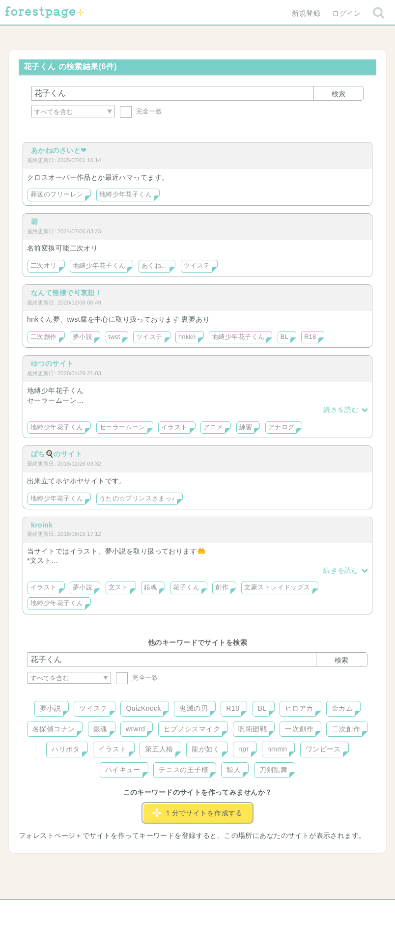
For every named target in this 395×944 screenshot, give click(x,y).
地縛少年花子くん (125, 194)
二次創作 (43, 336)
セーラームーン (122, 427)
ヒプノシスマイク (192, 729)
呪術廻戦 (252, 729)
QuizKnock (143, 708)
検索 (338, 94)
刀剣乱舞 (273, 770)
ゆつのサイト (52, 363)
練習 (246, 427)
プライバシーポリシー (304, 911)
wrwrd (135, 729)
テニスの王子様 (183, 770)
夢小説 (82, 336)
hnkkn (187, 336)
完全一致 (141, 111)
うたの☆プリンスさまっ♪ (137, 498)
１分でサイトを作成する (197, 812)
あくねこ (154, 265)
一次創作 (299, 729)
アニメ (213, 427)
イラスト (174, 427)
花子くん (186, 587)
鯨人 (233, 770)
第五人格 (159, 749)
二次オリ (43, 265)
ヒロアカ (299, 708)
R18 (310, 336)
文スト (118, 587)
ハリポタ (66, 749)
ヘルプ (71, 911)
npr (243, 749)
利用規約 (183, 911)
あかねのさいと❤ (58, 150)
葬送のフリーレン (56, 194)
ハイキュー (123, 770)
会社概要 (235, 911)
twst (114, 336)
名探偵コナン (53, 729)
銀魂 (150, 587)
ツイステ (197, 265)
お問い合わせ (126, 911)
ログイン (346, 13)
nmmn (277, 749)
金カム (342, 708)
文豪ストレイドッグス (277, 587)
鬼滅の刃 (193, 708)
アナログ (281, 427)
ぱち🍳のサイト (56, 454)
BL (284, 336)
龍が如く (206, 749)
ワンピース (323, 749)
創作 (221, 587)
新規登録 (306, 13)
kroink (42, 525)
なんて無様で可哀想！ (66, 293)
